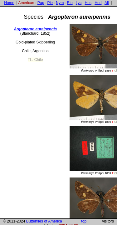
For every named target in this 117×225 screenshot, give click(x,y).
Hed (98, 3)
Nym (60, 3)
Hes (88, 3)
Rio (69, 3)
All (107, 3)
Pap (40, 3)
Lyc (78, 3)
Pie (50, 3)
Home (9, 3)
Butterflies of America (44, 221)
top (83, 221)
